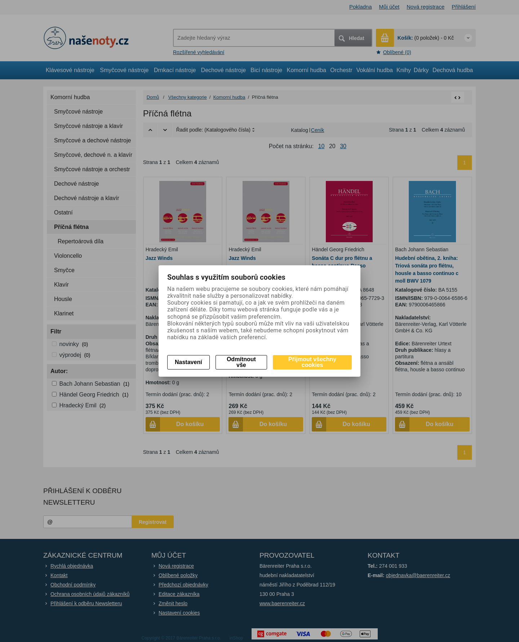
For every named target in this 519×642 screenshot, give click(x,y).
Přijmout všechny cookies (312, 362)
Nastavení (188, 362)
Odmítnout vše (241, 362)
